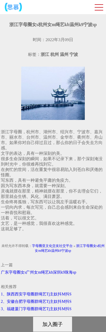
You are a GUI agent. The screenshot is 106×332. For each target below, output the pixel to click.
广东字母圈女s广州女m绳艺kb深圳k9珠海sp (38, 272)
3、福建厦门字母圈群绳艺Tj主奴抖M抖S (36, 309)
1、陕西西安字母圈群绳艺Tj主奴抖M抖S (36, 294)
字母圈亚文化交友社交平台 (52, 246)
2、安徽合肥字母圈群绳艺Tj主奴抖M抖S (36, 301)
